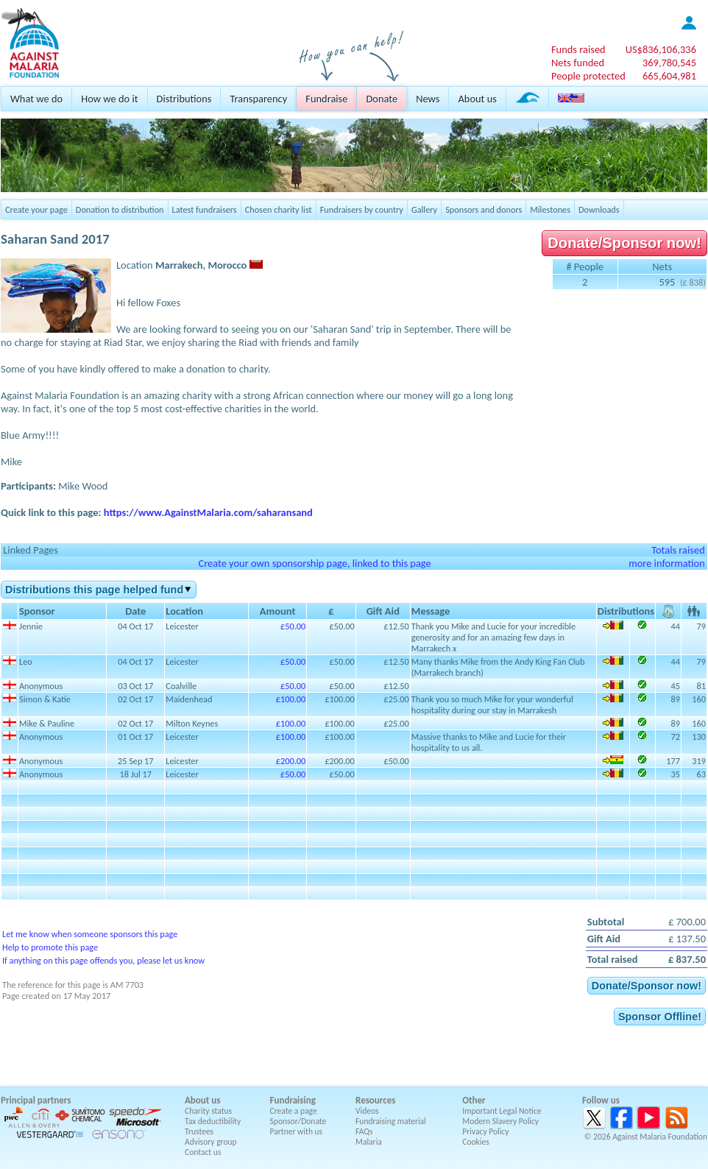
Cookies (475, 1142)
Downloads (599, 209)
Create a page (293, 1111)
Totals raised (678, 550)
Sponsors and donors (483, 209)
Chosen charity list (278, 209)
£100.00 (290, 698)
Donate (381, 98)
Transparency (258, 98)
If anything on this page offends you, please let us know (103, 960)
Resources (375, 1100)
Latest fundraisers (204, 209)
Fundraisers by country (361, 209)
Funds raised (578, 49)
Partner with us (296, 1131)
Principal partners (36, 1100)
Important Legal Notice (501, 1111)
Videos (367, 1111)
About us (477, 98)
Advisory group (211, 1142)
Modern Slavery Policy (500, 1121)
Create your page (36, 209)
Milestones (550, 209)
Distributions (184, 98)
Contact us (203, 1152)
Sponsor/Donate (298, 1121)
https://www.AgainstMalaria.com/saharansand (208, 512)
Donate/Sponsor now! (624, 243)
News (427, 98)
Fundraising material (390, 1121)
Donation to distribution (120, 209)
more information (667, 563)
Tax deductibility (213, 1121)
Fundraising (293, 1100)
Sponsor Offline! (659, 1017)
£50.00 (292, 626)
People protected (588, 75)
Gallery (424, 209)
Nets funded (577, 62)
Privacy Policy (485, 1131)
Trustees (199, 1131)
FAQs (364, 1131)
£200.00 (290, 760)
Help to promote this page (50, 947)
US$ (661, 49)
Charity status (208, 1111)
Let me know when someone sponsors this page (89, 933)
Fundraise (326, 98)
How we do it (109, 98)
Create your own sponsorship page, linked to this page (314, 563)
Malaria (368, 1142)
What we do (36, 98)
